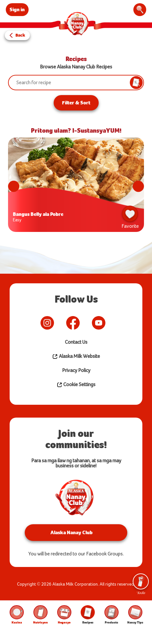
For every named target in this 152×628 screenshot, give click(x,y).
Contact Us (76, 342)
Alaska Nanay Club (71, 532)
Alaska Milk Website (76, 356)
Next (138, 186)
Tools (141, 584)
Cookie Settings (76, 385)
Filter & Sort (76, 103)
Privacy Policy (76, 370)
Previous (13, 186)
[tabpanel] (76, 186)
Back (20, 35)
